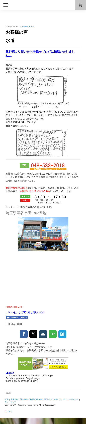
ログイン (8, 411)
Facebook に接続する (17, 317)
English (10, 373)
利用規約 (14, 399)
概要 (7, 399)
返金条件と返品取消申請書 (31, 399)
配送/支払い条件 (51, 399)
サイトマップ (10, 402)
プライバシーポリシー (69, 399)
